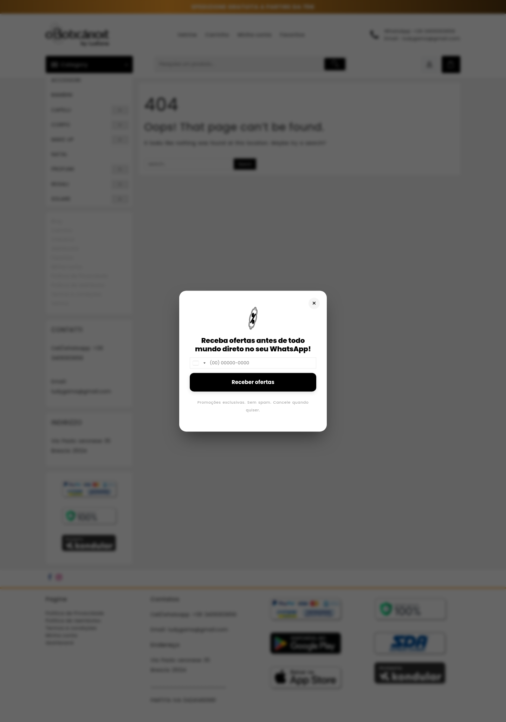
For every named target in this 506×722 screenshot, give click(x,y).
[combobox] (199, 363)
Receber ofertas (253, 382)
